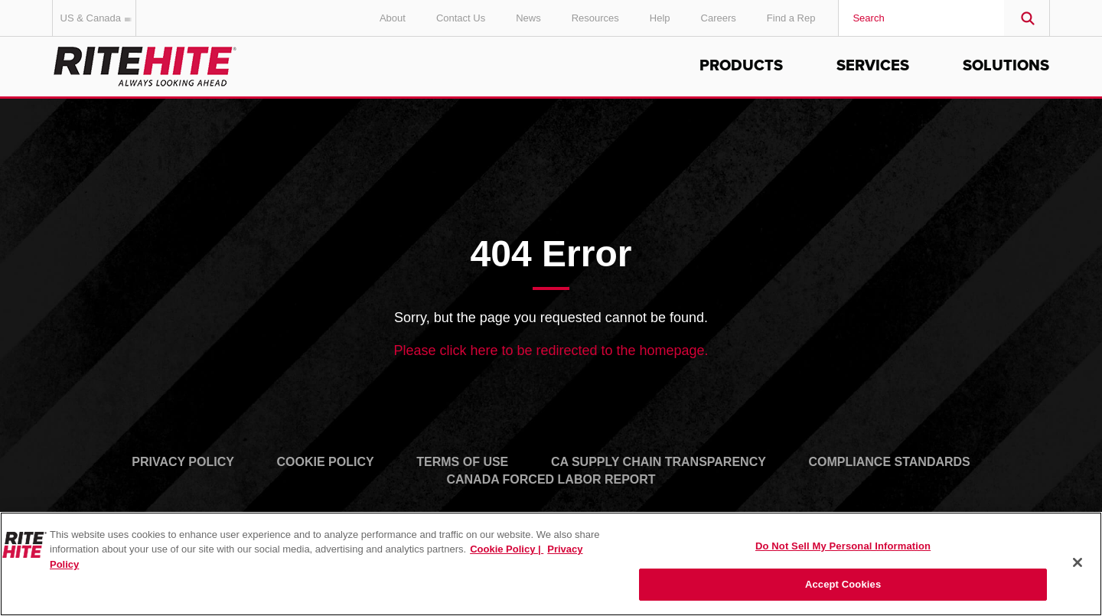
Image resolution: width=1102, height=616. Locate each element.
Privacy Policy (183, 461)
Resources (595, 18)
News (528, 18)
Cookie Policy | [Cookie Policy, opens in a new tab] (506, 549)
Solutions (1006, 66)
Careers (718, 18)
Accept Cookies (843, 584)
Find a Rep (791, 18)
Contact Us (460, 18)
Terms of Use (462, 461)
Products (741, 66)
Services (872, 66)
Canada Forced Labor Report (550, 479)
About (393, 18)
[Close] (1077, 562)
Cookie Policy (325, 461)
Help (660, 18)
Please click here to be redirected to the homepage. (550, 350)
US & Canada (98, 18)
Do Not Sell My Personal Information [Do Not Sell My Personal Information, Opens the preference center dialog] (843, 546)
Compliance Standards (889, 461)
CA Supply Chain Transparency (658, 461)
